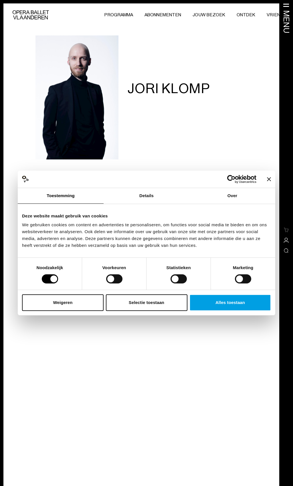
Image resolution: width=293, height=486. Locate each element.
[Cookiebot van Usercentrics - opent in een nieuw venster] (231, 179)
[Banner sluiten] (269, 179)
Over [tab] (232, 195)
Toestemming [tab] (61, 195)
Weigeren (62, 302)
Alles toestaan (230, 302)
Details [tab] (146, 195)
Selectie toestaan (146, 302)
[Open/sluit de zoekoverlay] (286, 250)
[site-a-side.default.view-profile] (286, 240)
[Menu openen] (286, 17)
